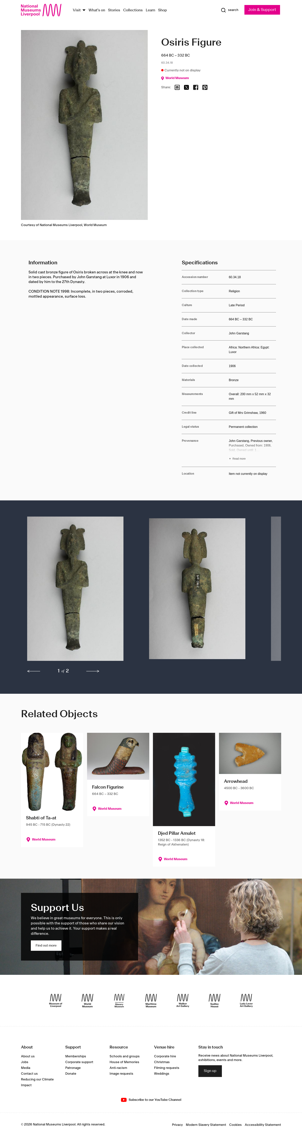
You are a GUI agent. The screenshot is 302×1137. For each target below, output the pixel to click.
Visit (77, 10)
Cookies (235, 1125)
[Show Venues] (84, 10)
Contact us (29, 1073)
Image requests (121, 1073)
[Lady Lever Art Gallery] (246, 1000)
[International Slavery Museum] (119, 1000)
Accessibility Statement (263, 1125)
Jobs (24, 1062)
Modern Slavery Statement (206, 1125)
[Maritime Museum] (151, 1000)
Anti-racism (118, 1068)
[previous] (33, 671)
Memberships (75, 1056)
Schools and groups (125, 1056)
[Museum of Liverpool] (55, 1000)
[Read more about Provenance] (252, 450)
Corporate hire (165, 1056)
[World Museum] (87, 1000)
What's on (97, 10)
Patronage (73, 1068)
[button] (80, 591)
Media (25, 1068)
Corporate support (79, 1062)
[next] (92, 671)
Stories (114, 10)
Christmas (162, 1062)
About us (28, 1056)
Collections (133, 10)
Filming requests (166, 1068)
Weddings (161, 1073)
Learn (150, 10)
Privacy (177, 1125)
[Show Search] (229, 10)
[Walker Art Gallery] (182, 1000)
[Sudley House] (214, 1000)
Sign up (210, 1071)
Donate (70, 1073)
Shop (162, 10)
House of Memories (124, 1062)
